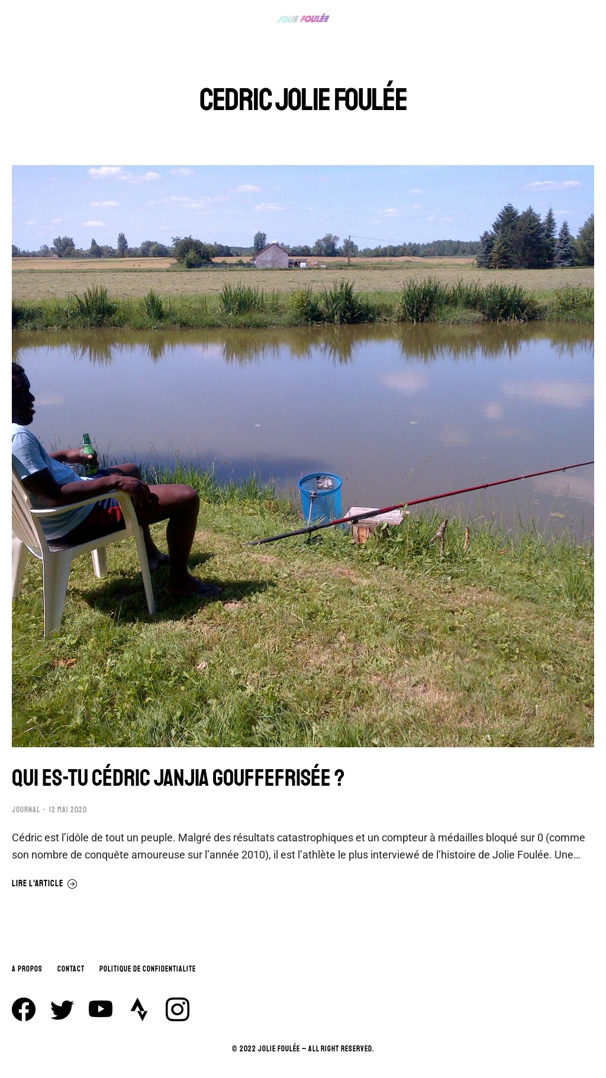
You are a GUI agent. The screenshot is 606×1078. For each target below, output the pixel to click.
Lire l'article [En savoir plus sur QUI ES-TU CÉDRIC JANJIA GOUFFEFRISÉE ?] (45, 884)
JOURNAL (26, 810)
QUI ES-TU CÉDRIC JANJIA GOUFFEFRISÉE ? (178, 778)
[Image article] (303, 456)
